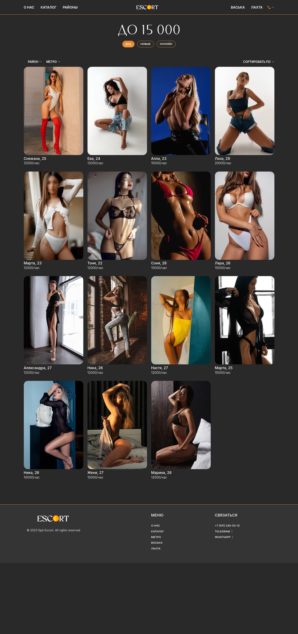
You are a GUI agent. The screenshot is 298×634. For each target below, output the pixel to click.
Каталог (49, 7)
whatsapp (223, 521)
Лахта (256, 7)
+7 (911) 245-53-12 (228, 509)
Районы (70, 7)
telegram (223, 515)
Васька (238, 7)
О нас (29, 7)
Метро (156, 521)
